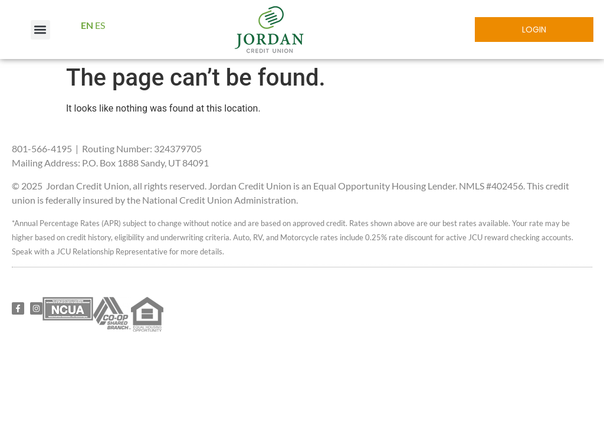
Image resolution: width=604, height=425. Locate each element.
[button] (40, 30)
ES (100, 25)
